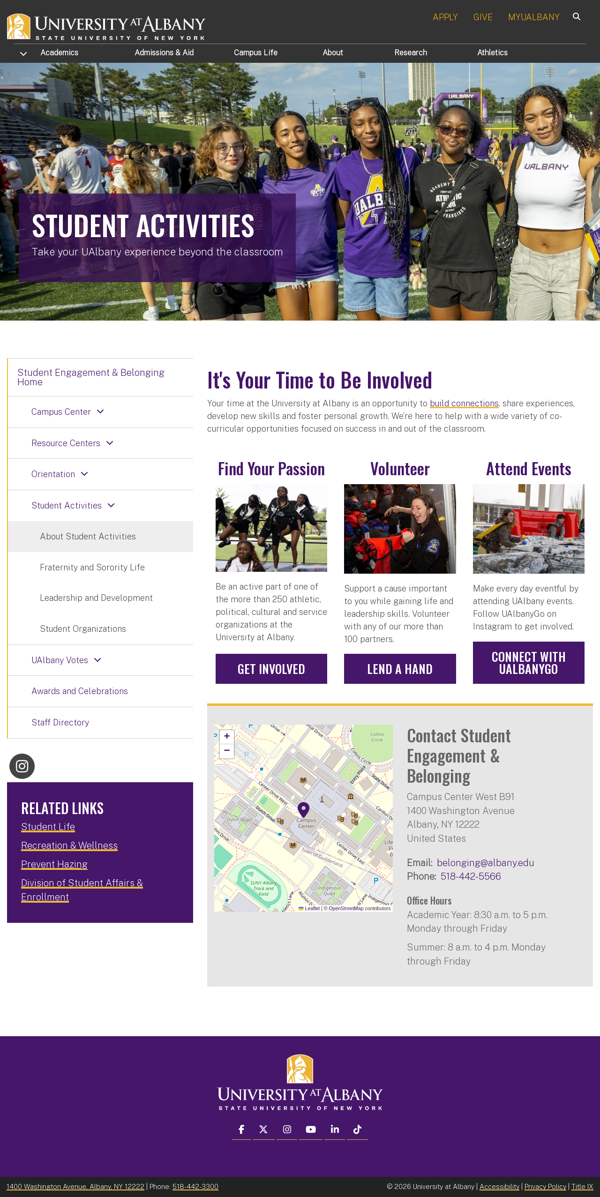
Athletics (492, 52)
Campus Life (256, 52)
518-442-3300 (195, 1186)
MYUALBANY (534, 17)
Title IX (582, 1186)
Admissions (164, 52)
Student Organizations (83, 629)
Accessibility (499, 1186)
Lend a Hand (400, 668)
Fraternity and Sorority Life (92, 567)
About (332, 52)
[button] (304, 810)
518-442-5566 (471, 876)
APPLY (445, 17)
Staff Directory (60, 722)
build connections (464, 403)
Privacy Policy (545, 1186)
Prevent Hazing (54, 864)
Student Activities (66, 505)
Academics (59, 52)
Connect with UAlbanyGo (529, 662)
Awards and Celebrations (79, 691)
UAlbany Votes (59, 660)
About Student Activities (88, 536)
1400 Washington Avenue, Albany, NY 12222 (75, 1186)
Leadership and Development (96, 598)
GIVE (483, 17)
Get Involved (271, 668)
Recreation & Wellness (69, 845)
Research (410, 52)
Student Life (48, 826)
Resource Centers (65, 443)
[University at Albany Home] (107, 25)
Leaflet (309, 908)
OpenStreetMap (346, 908)
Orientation (53, 474)
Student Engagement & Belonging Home (91, 377)
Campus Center (61, 412)
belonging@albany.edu (485, 862)
